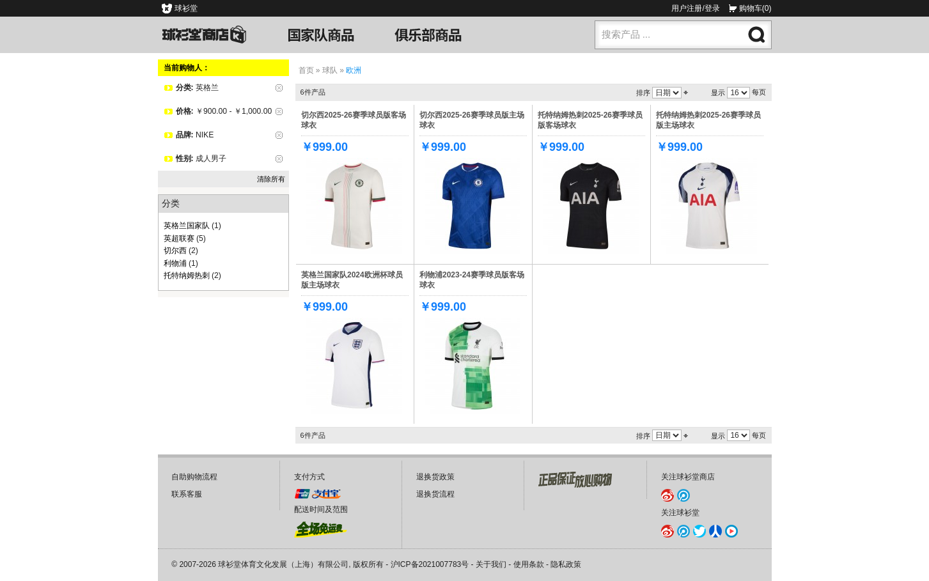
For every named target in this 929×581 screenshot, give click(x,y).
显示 (718, 93)
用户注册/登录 (695, 8)
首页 (306, 70)
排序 (643, 93)
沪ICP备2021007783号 (430, 564)
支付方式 (309, 476)
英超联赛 (179, 238)
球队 (330, 70)
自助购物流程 (194, 476)
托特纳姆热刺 (187, 275)
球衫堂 (186, 8)
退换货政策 (435, 476)
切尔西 (175, 250)
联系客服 (186, 494)
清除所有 (271, 179)
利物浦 (175, 263)
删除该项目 (279, 87)
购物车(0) (755, 8)
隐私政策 (565, 564)
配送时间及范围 (321, 509)
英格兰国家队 (187, 225)
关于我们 (491, 564)
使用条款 (528, 564)
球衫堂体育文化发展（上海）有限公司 (283, 564)
